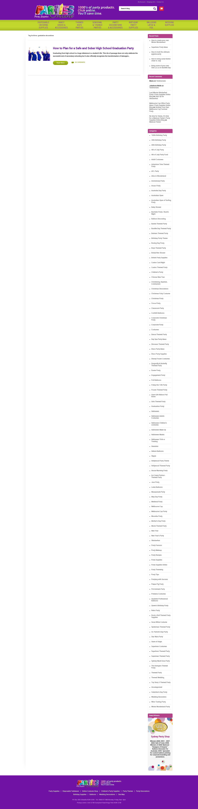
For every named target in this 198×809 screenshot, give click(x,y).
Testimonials (161, 81)
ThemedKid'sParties (79, 25)
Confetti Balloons (157, 313)
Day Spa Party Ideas (158, 339)
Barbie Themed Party (159, 224)
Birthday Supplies (79, 794)
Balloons (93, 794)
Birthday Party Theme (159, 238)
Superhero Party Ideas (159, 47)
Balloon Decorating (158, 219)
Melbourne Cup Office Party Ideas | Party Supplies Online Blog (159, 105)
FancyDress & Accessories (61, 25)
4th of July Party (157, 150)
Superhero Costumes (159, 646)
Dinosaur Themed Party (160, 344)
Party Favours (156, 545)
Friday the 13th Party (159, 385)
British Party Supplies (159, 258)
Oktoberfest (155, 540)
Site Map (121, 794)
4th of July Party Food (159, 155)
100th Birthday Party (159, 135)
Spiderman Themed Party (160, 627)
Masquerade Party (158, 492)
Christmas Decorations (159, 289)
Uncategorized (156, 687)
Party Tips (155, 575)
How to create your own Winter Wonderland (160, 41)
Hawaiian (154, 446)
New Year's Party (157, 536)
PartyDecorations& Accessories (115, 25)
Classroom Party (157, 308)
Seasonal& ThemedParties (97, 25)
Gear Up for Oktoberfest (156, 97)
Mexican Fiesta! (155, 122)
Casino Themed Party (159, 267)
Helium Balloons (157, 451)
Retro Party (155, 610)
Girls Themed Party (158, 402)
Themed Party (156, 673)
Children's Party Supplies (110, 791)
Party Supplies (156, 560)
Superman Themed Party (160, 656)
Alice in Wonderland (158, 176)
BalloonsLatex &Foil (151, 25)
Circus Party (155, 303)
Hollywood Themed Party (160, 466)
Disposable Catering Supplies (43, 25)
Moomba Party (156, 516)
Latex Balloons (157, 487)
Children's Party (157, 272)
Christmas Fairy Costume (160, 294)
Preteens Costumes (158, 594)
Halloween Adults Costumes (157, 417)
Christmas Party (157, 298)
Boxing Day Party (157, 243)
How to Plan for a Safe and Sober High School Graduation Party (93, 48)
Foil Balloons (156, 380)
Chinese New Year (158, 277)
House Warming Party (159, 471)
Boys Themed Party (158, 248)
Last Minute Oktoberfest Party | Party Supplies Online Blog (159, 95)
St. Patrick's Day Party (159, 632)
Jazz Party (155, 482)
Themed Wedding (157, 678)
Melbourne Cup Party (159, 511)
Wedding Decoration (158, 697)
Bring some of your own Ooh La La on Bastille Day (161, 67)
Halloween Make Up (158, 430)
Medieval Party (156, 502)
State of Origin (156, 642)
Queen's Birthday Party (159, 606)
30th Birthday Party (158, 140)
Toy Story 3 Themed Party (160, 682)
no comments (80, 62)
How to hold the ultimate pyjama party (160, 53)
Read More (60, 63)
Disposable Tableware (71, 791)
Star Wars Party (157, 637)
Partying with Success (159, 579)
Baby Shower (156, 207)
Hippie (153, 456)
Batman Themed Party (159, 233)
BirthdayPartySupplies (133, 25)
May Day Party (156, 497)
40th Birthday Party (158, 145)
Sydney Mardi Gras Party (160, 661)
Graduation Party (157, 406)
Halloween (155, 411)
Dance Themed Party (159, 334)
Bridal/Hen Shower (158, 253)
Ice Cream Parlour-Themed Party (158, 476)
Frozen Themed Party (159, 390)
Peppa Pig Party (157, 584)
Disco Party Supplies (159, 354)
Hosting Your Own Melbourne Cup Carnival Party (159, 109)
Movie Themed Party (159, 526)
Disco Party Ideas (157, 349)
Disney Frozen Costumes (160, 359)
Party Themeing (157, 570)
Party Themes (128, 791)
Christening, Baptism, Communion (159, 283)
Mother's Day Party (158, 521)
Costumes (155, 330)
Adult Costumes (157, 160)
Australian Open (157, 195)
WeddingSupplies (169, 23)
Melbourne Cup (157, 506)
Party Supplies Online (159, 565)
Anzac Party (155, 186)
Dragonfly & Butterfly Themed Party (159, 364)
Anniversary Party (158, 181)
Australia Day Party (158, 191)
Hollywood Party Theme (160, 461)
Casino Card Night (158, 263)
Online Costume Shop (90, 791)
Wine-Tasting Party (158, 702)
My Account (141, 2)
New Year (154, 531)
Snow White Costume (159, 622)
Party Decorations (142, 791)
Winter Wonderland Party (160, 707)
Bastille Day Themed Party (161, 229)
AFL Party (155, 171)
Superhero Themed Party (160, 651)
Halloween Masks (157, 435)
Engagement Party (158, 375)
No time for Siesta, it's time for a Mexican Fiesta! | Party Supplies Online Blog (159, 118)
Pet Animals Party (158, 589)
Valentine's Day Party (159, 692)
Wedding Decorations (107, 794)
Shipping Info (151, 2)
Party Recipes (156, 555)
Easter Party (155, 370)
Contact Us (160, 2)
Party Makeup (156, 550)
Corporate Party (157, 325)
